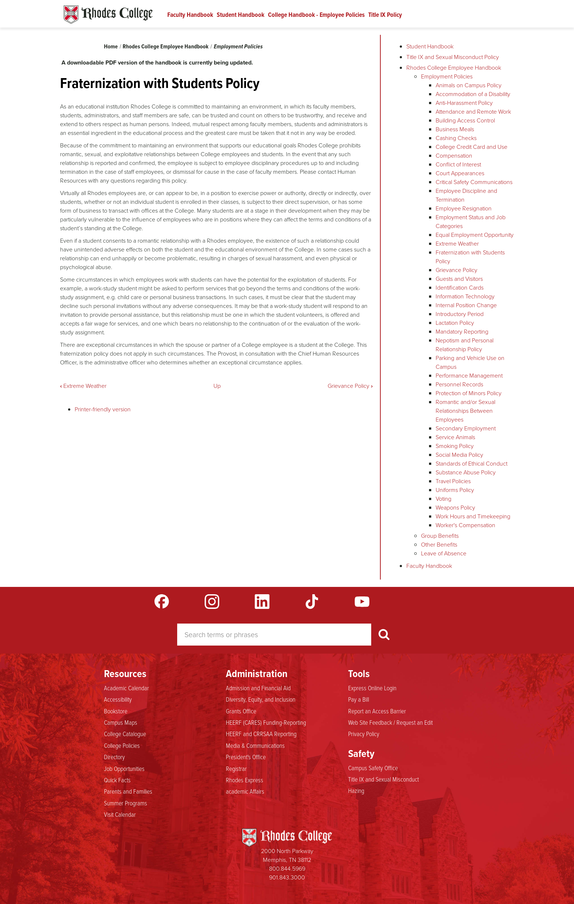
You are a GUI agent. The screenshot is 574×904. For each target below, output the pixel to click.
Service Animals (455, 437)
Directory (114, 757)
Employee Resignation (464, 208)
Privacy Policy (363, 734)
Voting (443, 499)
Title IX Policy (385, 14)
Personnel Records (459, 384)
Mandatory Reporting (462, 331)
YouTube (362, 601)
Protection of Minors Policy (469, 393)
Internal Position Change (466, 305)
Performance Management (469, 375)
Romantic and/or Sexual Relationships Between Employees (465, 411)
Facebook (161, 601)
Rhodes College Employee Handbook (166, 46)
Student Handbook (240, 14)
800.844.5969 (287, 868)
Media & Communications (255, 745)
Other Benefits (439, 544)
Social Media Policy (459, 455)
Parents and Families (128, 791)
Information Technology (465, 296)
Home (111, 46)
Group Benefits (440, 536)
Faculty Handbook (190, 14)
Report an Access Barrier (377, 711)
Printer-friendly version (103, 409)
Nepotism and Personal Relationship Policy (464, 344)
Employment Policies (238, 46)
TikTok (312, 601)
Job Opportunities (124, 768)
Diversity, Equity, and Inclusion (260, 699)
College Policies (122, 745)
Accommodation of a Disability (473, 94)
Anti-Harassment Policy (464, 103)
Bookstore (115, 711)
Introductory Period (460, 314)
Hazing (356, 790)
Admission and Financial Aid (258, 688)
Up (217, 386)
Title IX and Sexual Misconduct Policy (452, 57)
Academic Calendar (126, 688)
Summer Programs (125, 803)
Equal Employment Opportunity (475, 235)
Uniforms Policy (455, 490)
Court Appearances (460, 173)
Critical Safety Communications (474, 182)
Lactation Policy (455, 323)
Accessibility (118, 699)
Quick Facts (117, 780)
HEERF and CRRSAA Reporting (261, 734)
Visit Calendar (120, 814)
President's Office (246, 757)
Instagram (212, 601)
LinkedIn (262, 601)
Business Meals (455, 129)
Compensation (454, 155)
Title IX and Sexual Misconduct (383, 779)
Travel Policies (453, 481)
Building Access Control (465, 120)
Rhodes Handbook (108, 14)
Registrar (236, 768)
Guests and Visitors (459, 279)
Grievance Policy (350, 386)
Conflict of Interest (458, 164)
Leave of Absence (443, 553)
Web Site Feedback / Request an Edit (390, 722)
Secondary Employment (466, 428)
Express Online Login (372, 688)
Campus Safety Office (373, 768)
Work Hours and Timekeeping (473, 516)
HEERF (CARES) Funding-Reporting (266, 722)
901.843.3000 (287, 877)
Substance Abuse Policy (466, 472)
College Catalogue (125, 734)
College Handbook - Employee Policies (316, 14)
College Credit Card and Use (471, 147)
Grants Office (241, 711)
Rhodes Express (244, 780)
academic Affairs (245, 791)
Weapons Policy (455, 507)
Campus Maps (120, 722)
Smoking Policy (455, 446)
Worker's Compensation (465, 525)
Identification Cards (460, 287)
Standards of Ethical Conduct (471, 463)
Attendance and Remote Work (473, 111)
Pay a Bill (358, 699)
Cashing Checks (456, 138)
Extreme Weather (83, 386)
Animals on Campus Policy (469, 85)
